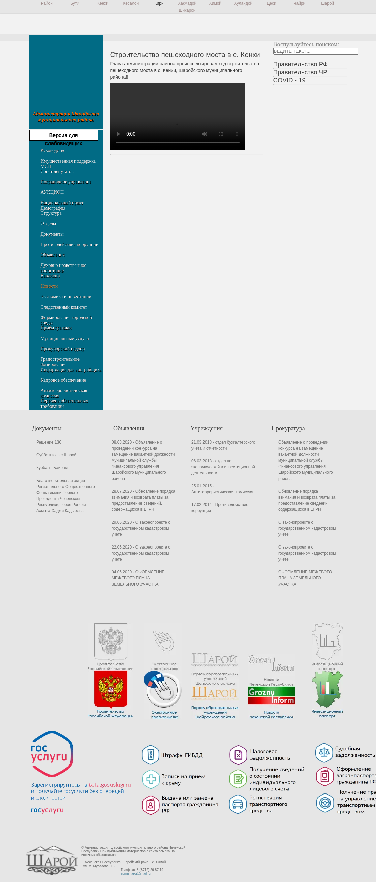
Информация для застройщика (71, 369)
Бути (74, 3)
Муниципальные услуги (65, 338)
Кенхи (102, 3)
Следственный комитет (64, 307)
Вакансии (50, 275)
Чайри (299, 3)
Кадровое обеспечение (63, 380)
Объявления (53, 254)
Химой (215, 3)
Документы (52, 234)
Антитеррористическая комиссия (64, 393)
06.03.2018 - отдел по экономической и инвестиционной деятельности (223, 467)
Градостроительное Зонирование (60, 362)
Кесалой (131, 3)
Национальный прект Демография (62, 205)
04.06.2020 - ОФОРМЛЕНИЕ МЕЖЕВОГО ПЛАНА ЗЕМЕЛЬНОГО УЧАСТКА (138, 578)
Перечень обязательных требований (64, 403)
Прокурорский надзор (63, 348)
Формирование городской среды (66, 320)
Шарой (327, 3)
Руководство (53, 150)
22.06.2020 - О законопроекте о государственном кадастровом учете (141, 553)
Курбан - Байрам (52, 467)
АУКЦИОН (52, 192)
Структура (51, 213)
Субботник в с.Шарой (56, 455)
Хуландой (243, 3)
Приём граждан (56, 327)
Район (47, 3)
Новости (49, 286)
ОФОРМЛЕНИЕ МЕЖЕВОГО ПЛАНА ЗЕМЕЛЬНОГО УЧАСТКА (305, 578)
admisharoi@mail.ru (136, 873)
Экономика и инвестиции (66, 296)
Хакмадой (187, 3)
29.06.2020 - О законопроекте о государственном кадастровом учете (141, 528)
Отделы (48, 223)
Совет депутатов (57, 171)
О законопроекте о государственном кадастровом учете (307, 528)
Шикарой (187, 10)
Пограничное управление (66, 181)
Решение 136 (48, 442)
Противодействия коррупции (70, 244)
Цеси (271, 3)
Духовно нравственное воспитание (63, 268)
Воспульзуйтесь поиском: (306, 44)
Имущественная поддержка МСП (68, 163)
